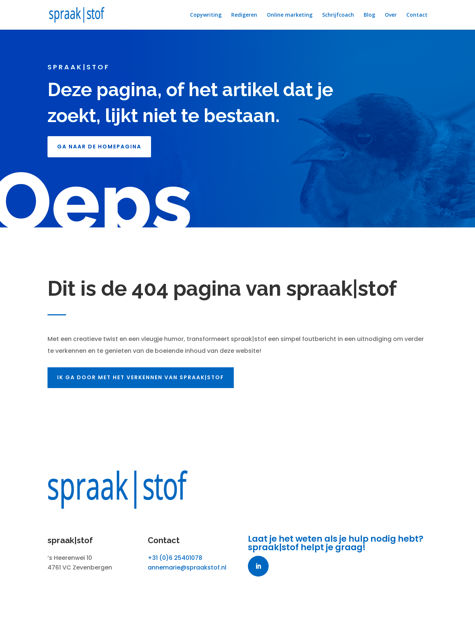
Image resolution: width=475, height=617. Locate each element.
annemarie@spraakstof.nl (187, 567)
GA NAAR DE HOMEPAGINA (99, 146)
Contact (417, 15)
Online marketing (289, 15)
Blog (369, 15)
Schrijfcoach (338, 15)
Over (391, 15)
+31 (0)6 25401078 (175, 558)
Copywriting (206, 15)
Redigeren (244, 15)
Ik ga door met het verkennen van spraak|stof (144, 377)
